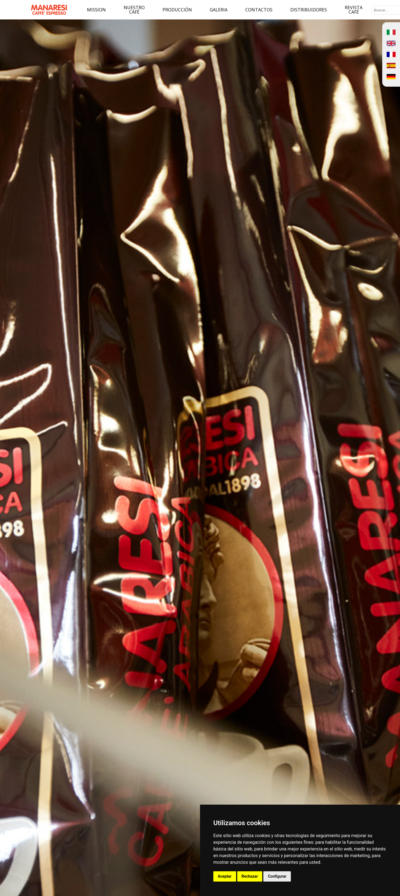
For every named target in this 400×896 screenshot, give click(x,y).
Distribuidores (308, 10)
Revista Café (353, 9)
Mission (96, 10)
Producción (177, 10)
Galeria (219, 10)
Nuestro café (134, 9)
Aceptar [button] (225, 876)
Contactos (258, 10)
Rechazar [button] (250, 876)
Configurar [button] (277, 876)
